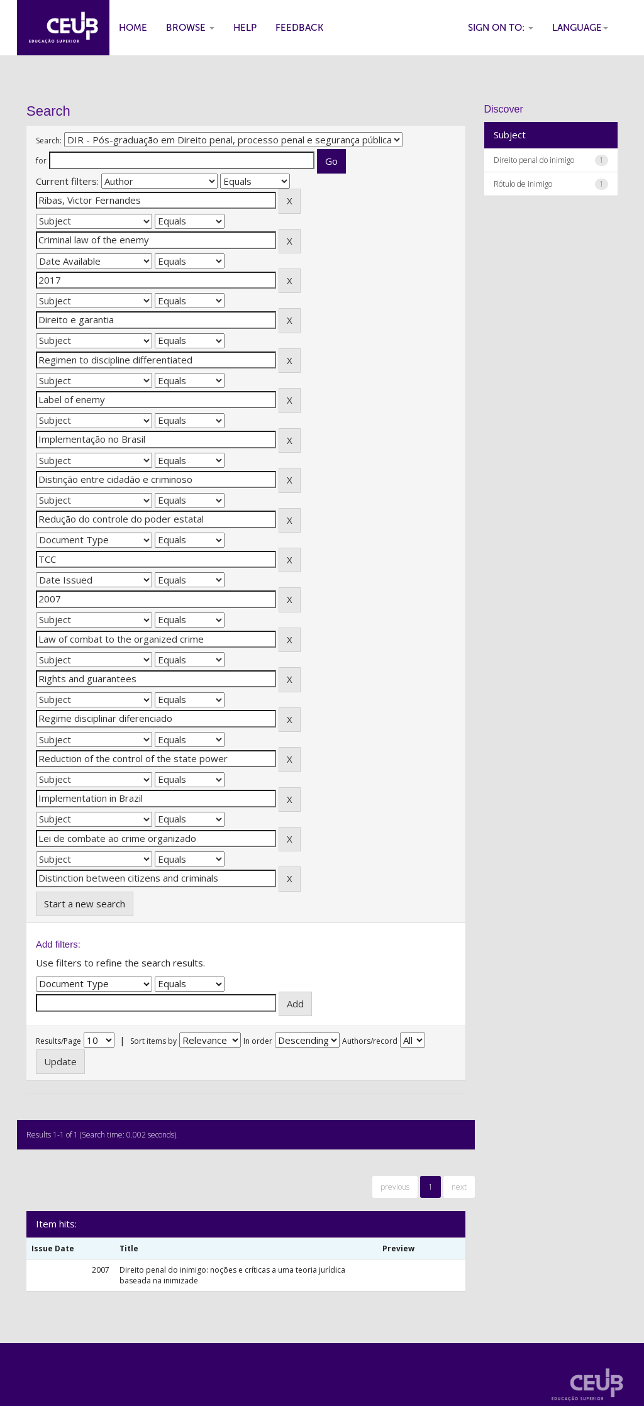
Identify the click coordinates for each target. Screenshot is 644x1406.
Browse (190, 27)
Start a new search (84, 903)
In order (257, 1041)
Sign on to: (500, 27)
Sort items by (153, 1041)
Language (580, 27)
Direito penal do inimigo (534, 160)
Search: (49, 140)
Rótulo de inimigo (523, 184)
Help (245, 27)
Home (133, 27)
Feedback (299, 27)
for (41, 160)
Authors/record (369, 1041)
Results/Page (58, 1041)
